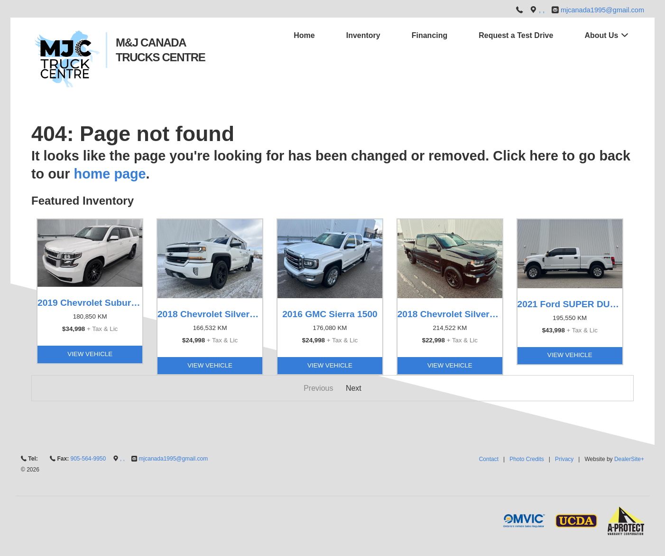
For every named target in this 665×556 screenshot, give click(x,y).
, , (542, 10)
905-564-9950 (88, 458)
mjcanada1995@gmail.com (602, 10)
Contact (489, 459)
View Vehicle (89, 354)
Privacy (564, 459)
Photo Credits (526, 459)
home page (110, 173)
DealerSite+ (629, 459)
